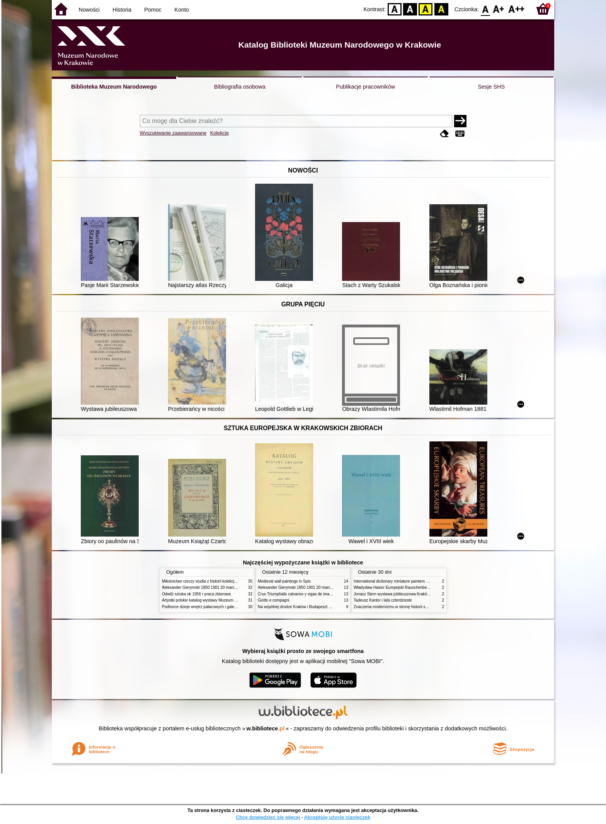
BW (410, 8)
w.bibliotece (266, 728)
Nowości (89, 10)
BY (441, 8)
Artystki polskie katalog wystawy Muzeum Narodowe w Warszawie (219, 600)
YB (426, 8)
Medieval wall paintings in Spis (284, 581)
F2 (516, 8)
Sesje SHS (491, 87)
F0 (485, 8)
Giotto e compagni (273, 600)
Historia (121, 10)
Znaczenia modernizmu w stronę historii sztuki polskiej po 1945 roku (412, 607)
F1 (498, 8)
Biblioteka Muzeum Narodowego (114, 87)
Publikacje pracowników (365, 87)
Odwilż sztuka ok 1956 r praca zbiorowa (196, 594)
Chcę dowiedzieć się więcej (268, 817)
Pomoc (153, 10)
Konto (181, 10)
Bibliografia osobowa (240, 87)
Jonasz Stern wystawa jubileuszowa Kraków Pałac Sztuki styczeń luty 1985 (418, 594)
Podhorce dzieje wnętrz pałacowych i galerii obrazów (207, 607)
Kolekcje (219, 133)
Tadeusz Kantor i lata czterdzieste (383, 600)
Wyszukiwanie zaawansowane (173, 133)
